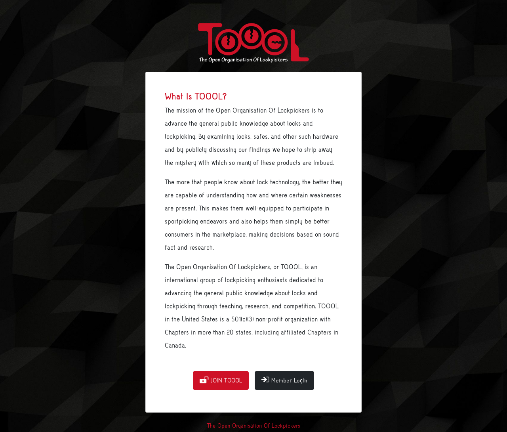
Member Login (284, 380)
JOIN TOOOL (221, 380)
